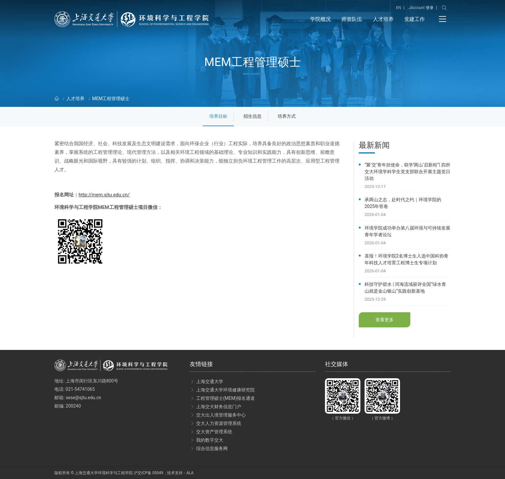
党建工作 (414, 19)
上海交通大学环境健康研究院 (225, 389)
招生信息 (252, 116)
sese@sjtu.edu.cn (83, 397)
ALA (190, 473)
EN (398, 7)
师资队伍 (351, 19)
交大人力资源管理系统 (218, 423)
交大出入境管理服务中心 (221, 415)
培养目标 (218, 116)
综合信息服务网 (212, 448)
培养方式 (287, 116)
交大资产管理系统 (214, 431)
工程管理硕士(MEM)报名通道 (225, 398)
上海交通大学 (209, 381)
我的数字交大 (209, 440)
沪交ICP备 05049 (148, 473)
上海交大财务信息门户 (218, 406)
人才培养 (383, 19)
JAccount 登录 (420, 7)
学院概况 (320, 19)
